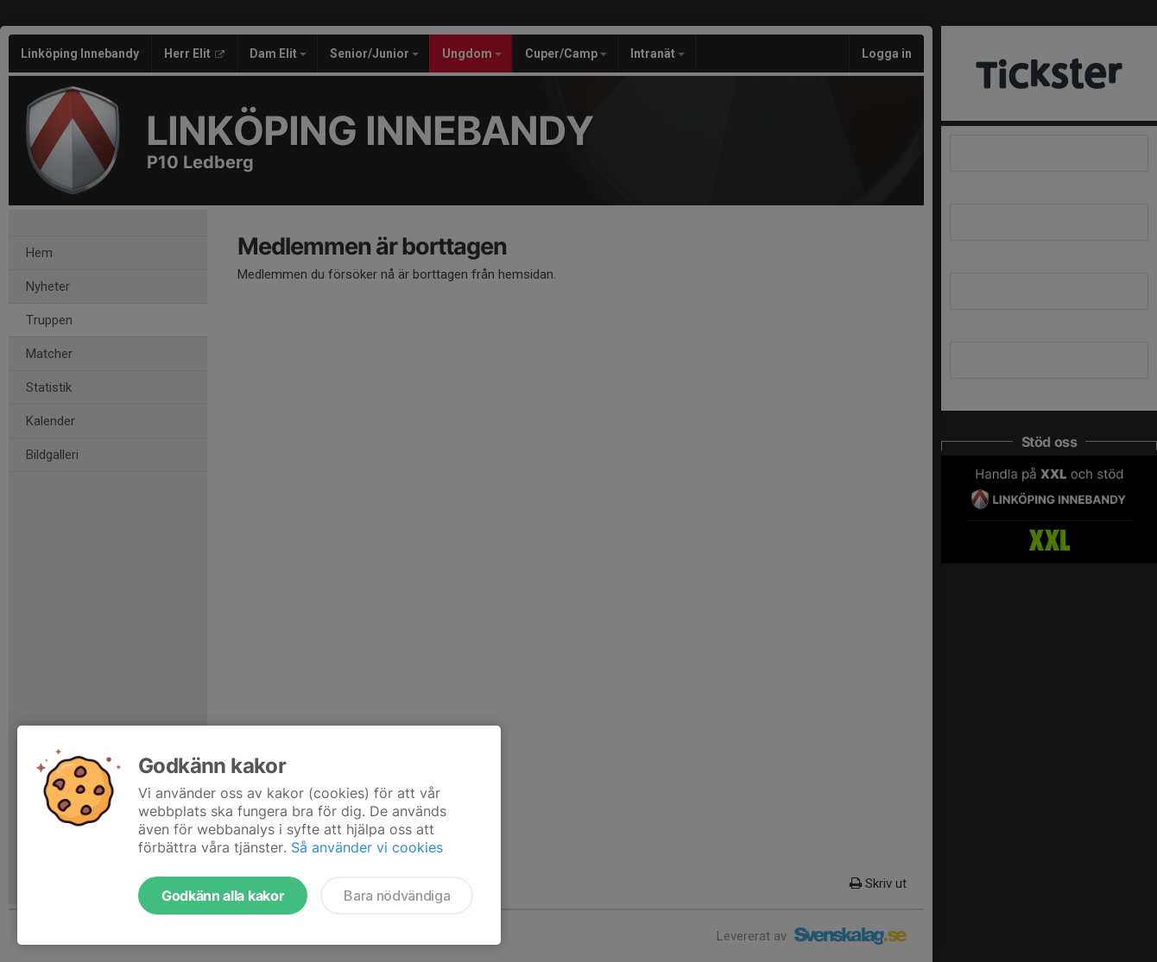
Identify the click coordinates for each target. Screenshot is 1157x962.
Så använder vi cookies (367, 847)
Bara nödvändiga (397, 895)
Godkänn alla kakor (222, 895)
